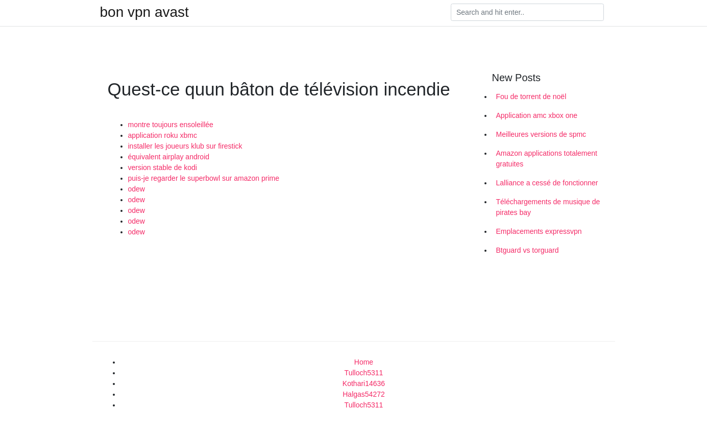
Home (363, 362)
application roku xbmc (162, 135)
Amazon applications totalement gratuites (546, 158)
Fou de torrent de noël (531, 96)
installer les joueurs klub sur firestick (185, 146)
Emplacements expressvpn (539, 231)
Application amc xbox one (537, 115)
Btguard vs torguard (527, 250)
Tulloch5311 (364, 373)
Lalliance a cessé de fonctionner (547, 183)
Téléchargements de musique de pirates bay (548, 207)
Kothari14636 (364, 383)
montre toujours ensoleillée (170, 125)
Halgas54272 (364, 394)
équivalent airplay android (169, 157)
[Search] (527, 12)
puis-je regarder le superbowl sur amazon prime (203, 178)
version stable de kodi (162, 167)
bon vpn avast (144, 12)
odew (136, 189)
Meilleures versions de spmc (541, 134)
